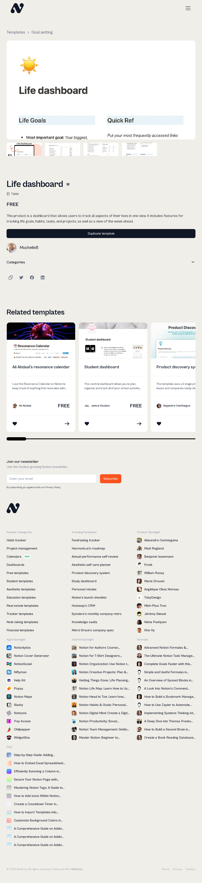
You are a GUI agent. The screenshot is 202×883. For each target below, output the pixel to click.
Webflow (76, 869)
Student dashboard (101, 367)
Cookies (190, 869)
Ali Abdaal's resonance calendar (41, 367)
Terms (165, 869)
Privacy (177, 869)
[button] (187, 8)
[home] (17, 8)
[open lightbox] (101, 89)
